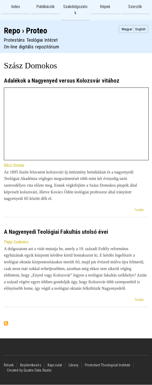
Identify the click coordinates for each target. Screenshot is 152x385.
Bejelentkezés (30, 365)
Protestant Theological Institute (107, 365)
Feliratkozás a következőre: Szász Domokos (6, 323)
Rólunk (9, 365)
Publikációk (45, 6)
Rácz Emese (14, 165)
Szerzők (135, 6)
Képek (105, 6)
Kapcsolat (55, 365)
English (140, 29)
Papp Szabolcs (16, 241)
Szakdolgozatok (75, 9)
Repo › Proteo (25, 30)
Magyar (127, 29)
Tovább (138, 210)
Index (15, 6)
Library (73, 365)
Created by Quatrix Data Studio (29, 370)
